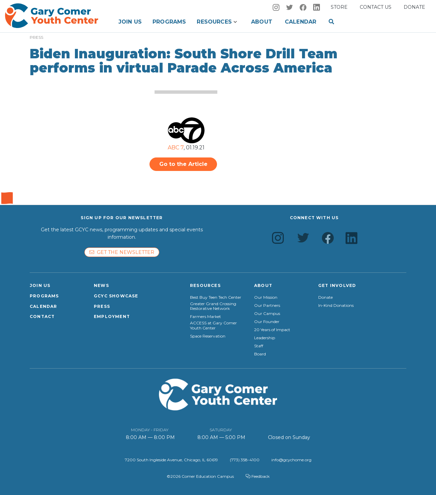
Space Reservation (207, 336)
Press (102, 306)
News (101, 285)
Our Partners (267, 305)
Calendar (300, 22)
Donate (414, 7)
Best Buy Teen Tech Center (215, 297)
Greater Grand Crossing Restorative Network (213, 306)
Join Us (130, 22)
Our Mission (265, 297)
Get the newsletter (121, 252)
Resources (214, 22)
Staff (258, 346)
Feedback (258, 476)
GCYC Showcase (116, 295)
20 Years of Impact (272, 329)
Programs (169, 22)
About (261, 22)
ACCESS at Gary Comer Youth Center (213, 325)
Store (339, 7)
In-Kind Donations (336, 305)
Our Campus (267, 313)
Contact (42, 316)
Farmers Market (205, 316)
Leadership (264, 338)
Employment (112, 316)
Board (260, 354)
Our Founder (266, 321)
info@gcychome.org (291, 459)
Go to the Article (183, 164)
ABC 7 (176, 147)
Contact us (375, 7)
